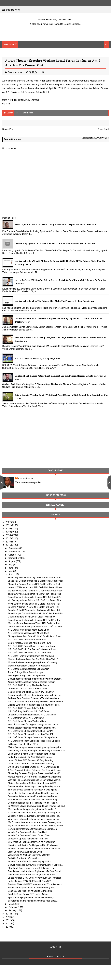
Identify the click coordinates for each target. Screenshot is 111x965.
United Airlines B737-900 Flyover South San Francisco (34, 877)
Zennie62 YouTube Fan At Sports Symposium (30, 891)
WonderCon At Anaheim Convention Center (29, 855)
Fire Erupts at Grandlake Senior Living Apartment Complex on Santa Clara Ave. (55, 224)
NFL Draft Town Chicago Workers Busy (27, 721)
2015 (8, 545)
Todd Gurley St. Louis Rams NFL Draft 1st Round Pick (34, 594)
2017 (8, 538)
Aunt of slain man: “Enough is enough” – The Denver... (34, 724)
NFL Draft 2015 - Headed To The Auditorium (29, 652)
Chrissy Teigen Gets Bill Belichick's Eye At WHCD (32, 783)
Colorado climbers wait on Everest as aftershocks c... (34, 796)
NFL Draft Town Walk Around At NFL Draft (28, 633)
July (10, 564)
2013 (8, 917)
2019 (8, 532)
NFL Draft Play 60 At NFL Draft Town (26, 718)
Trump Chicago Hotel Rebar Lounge (25, 672)
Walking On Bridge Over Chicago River (26, 675)
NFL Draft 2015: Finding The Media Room (28, 685)
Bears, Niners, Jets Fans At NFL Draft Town (29, 643)
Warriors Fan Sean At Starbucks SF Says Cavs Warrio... (35, 780)
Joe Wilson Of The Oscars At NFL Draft (27, 688)
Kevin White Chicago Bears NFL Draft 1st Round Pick (34, 603)
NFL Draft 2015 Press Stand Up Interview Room (31, 646)
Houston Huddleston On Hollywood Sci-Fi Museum (33, 845)
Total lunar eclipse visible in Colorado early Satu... (32, 887)
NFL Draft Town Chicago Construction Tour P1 (30, 734)
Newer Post (8, 129)
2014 (8, 913)
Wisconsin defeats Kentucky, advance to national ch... (34, 816)
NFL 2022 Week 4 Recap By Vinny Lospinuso (37, 358)
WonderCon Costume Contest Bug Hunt (27, 832)
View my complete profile (28, 482)
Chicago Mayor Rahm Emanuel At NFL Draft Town (32, 714)
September (14, 558)
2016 (8, 541)
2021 (8, 525)
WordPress (28, 113)
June (11, 568)
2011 (8, 923)
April (11, 574)
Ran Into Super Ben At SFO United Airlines (28, 894)
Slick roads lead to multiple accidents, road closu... (33, 900)
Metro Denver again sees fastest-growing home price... (35, 747)
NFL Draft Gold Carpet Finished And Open (28, 629)
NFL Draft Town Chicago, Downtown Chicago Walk (32, 737)
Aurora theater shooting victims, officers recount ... (32, 682)
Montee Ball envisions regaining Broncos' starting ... (33, 662)
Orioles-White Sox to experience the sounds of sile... (34, 704)
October (12, 554)
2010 (8, 926)
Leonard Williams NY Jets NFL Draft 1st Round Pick (33, 607)
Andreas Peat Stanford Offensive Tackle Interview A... (34, 698)
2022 (8, 522)
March (11, 904)
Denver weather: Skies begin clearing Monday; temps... (35, 786)
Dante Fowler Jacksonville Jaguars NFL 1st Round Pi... (35, 597)
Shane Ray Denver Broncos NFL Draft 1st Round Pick (34, 584)
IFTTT (8, 103)
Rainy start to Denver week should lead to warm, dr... (33, 793)
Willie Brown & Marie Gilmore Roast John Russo (31, 753)
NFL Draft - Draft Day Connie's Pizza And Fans (31, 656)
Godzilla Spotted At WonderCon (23, 858)
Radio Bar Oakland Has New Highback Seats (30, 757)
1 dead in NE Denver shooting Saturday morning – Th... (34, 812)
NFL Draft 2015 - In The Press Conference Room (32, 649)
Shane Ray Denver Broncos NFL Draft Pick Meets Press (35, 580)
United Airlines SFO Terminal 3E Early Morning (30, 760)
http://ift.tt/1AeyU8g (29, 100)
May (10, 571)
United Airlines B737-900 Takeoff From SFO (29, 881)
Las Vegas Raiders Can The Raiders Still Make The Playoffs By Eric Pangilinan (54, 301)
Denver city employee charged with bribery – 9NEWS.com (36, 750)
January (12, 910)
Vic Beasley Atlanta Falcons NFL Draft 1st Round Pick (34, 600)
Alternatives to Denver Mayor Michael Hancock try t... (34, 799)
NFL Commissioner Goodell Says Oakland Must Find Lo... (36, 701)
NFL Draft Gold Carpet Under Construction (28, 669)
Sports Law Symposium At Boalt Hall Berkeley (31, 897)
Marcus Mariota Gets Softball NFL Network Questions (34, 776)
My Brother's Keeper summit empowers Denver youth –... (36, 822)
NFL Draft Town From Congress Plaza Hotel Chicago (34, 741)
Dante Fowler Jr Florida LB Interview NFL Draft (31, 692)
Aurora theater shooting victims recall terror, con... (32, 727)
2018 (8, 535)
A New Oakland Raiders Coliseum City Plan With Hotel (34, 770)
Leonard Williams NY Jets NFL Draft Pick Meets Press (35, 587)
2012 (8, 920)
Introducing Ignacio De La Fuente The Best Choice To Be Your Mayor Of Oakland (55, 243)
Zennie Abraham (26, 478)
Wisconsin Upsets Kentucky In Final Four (28, 838)
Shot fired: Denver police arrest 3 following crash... (32, 868)
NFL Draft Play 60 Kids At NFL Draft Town (28, 711)
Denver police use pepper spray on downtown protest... (35, 678)
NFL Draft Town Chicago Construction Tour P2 (30, 731)
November (13, 551)
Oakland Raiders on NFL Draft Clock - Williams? (31, 616)
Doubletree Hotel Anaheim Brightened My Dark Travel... (35, 871)
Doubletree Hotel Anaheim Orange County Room (31, 874)
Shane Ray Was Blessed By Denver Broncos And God (34, 577)
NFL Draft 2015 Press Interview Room (27, 639)
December (13, 548)
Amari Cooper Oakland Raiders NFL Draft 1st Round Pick (36, 613)
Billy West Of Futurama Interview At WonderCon (31, 842)
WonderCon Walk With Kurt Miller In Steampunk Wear (34, 848)
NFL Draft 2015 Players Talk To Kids (26, 708)
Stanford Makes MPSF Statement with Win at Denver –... (35, 884)
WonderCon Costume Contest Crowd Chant (29, 835)
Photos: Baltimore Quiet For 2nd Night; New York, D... (33, 659)
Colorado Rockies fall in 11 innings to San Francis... (33, 802)
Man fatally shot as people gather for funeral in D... (32, 809)
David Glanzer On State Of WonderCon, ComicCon (32, 829)
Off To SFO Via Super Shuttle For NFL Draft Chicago (33, 767)
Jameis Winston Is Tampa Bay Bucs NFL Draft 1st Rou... (35, 626)
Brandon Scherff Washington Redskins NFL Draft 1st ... (35, 610)
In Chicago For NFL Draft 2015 (23, 744)
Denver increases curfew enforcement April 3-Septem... (35, 865)
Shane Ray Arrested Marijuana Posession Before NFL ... (35, 773)
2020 (8, 528)
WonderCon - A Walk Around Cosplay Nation (29, 861)
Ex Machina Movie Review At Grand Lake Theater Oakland (36, 806)
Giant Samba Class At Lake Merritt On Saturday (31, 763)
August (12, 561)
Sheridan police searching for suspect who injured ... (33, 789)
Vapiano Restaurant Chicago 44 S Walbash (29, 665)
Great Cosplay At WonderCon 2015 (25, 851)
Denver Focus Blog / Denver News (55, 19)
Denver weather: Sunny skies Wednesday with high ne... (35, 695)
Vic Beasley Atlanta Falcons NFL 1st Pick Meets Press (35, 590)
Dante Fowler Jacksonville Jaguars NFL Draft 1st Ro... (34, 620)
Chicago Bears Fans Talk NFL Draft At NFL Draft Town (34, 636)
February (13, 907)
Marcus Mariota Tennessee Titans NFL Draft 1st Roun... (35, 623)
